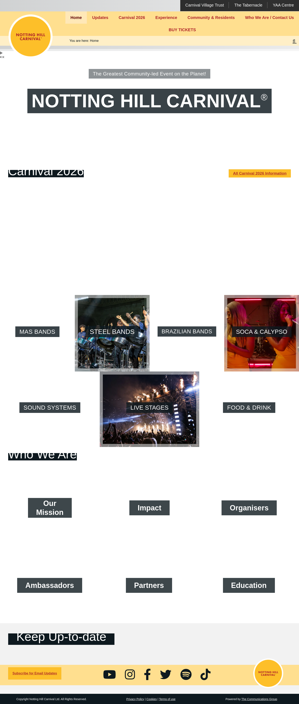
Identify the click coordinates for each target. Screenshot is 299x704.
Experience (166, 17)
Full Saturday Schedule (50, 250)
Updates (100, 17)
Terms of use (167, 699)
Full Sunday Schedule (149, 254)
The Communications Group (259, 699)
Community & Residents (211, 17)
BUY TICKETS (182, 30)
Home (76, 17)
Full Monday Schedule (249, 252)
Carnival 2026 (132, 17)
